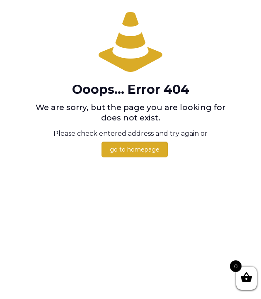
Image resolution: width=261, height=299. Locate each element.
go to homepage (135, 149)
